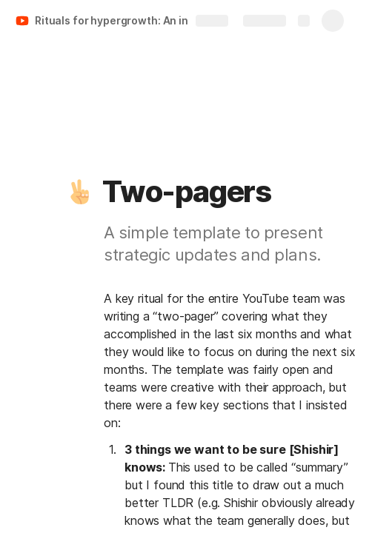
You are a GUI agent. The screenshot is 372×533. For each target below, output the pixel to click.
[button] (79, 192)
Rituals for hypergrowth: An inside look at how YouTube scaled (121, 20)
